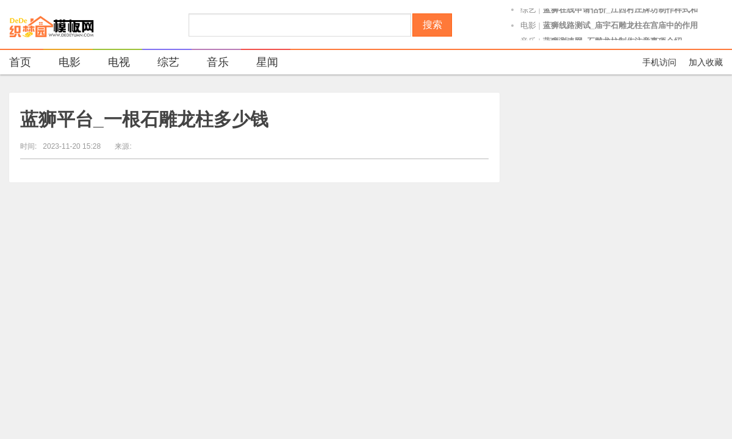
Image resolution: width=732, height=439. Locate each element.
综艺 (528, 13)
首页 (20, 62)
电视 (111, 63)
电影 (528, 29)
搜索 (432, 25)
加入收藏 (706, 62)
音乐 (210, 63)
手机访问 (659, 62)
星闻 (259, 63)
